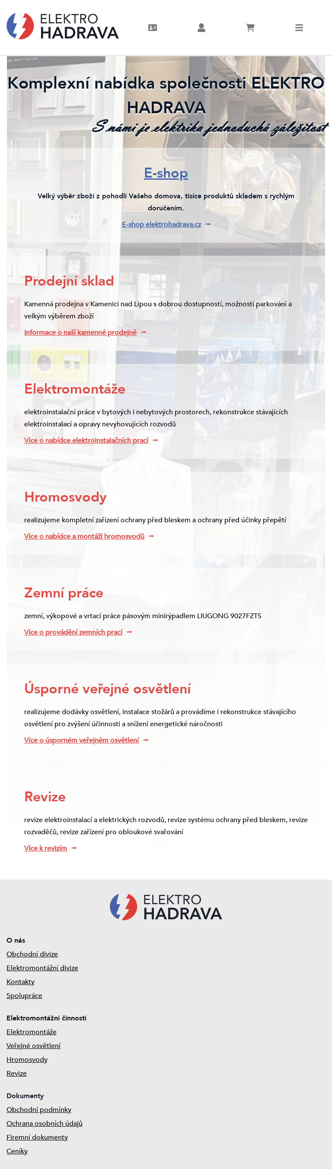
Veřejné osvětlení (33, 1046)
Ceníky (17, 1151)
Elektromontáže (31, 1032)
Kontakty (20, 982)
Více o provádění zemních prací (73, 632)
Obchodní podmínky (38, 1110)
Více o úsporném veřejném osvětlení (81, 740)
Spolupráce (24, 996)
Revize (16, 1073)
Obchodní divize (32, 954)
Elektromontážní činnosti (46, 1018)
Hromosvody (27, 1059)
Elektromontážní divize (42, 968)
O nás (15, 940)
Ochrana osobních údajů (44, 1123)
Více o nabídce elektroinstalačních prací (86, 440)
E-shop (166, 173)
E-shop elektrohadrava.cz (161, 224)
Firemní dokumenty (37, 1137)
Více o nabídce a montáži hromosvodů (84, 536)
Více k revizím (45, 848)
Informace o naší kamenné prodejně (80, 332)
